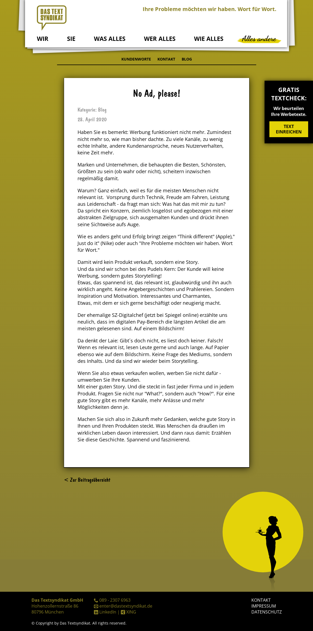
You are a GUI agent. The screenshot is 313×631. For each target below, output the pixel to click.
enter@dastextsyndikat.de (125, 606)
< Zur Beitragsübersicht (87, 479)
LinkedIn (107, 612)
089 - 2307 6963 (115, 600)
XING (131, 612)
